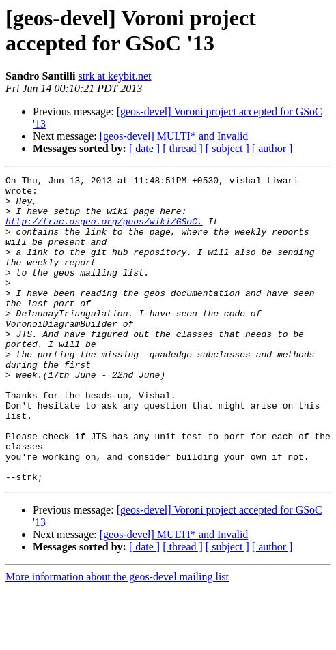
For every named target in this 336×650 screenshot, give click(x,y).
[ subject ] (227, 148)
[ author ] (272, 148)
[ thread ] (183, 148)
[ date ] (144, 148)
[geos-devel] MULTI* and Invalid (174, 136)
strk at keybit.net (114, 76)
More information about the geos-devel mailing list (117, 638)
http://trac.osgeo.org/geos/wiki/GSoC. (104, 231)
